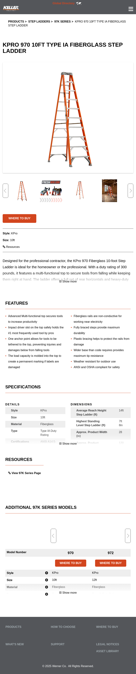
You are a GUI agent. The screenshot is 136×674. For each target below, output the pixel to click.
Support (57, 644)
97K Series (62, 21)
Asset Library (107, 651)
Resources (11, 246)
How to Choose (63, 626)
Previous (5, 191)
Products (16, 21)
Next (130, 191)
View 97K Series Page (26, 473)
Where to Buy (107, 626)
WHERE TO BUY (19, 218)
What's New (14, 644)
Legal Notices (107, 644)
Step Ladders (39, 21)
